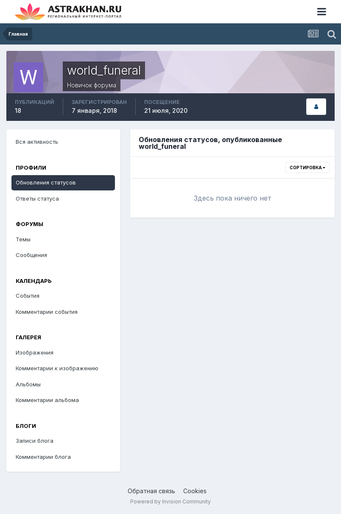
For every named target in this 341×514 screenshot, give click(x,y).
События (27, 295)
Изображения (34, 352)
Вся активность (37, 141)
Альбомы (28, 384)
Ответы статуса (37, 198)
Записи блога (34, 440)
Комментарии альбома (47, 400)
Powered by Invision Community (170, 501)
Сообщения (31, 254)
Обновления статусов (46, 182)
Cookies (195, 490)
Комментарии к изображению (57, 368)
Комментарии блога (43, 456)
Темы (23, 239)
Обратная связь (151, 490)
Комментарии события (47, 311)
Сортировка (307, 167)
